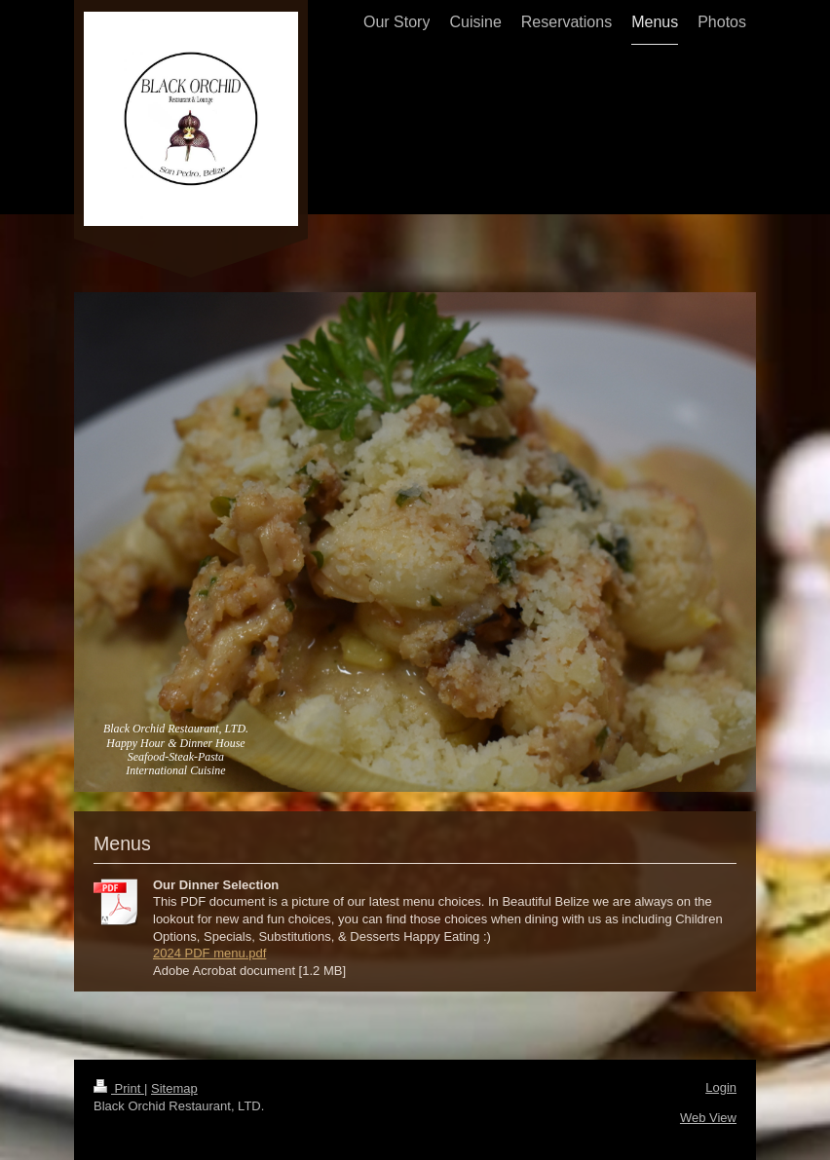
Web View (708, 1117)
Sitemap (174, 1088)
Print (119, 1088)
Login (720, 1087)
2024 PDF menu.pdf (209, 953)
